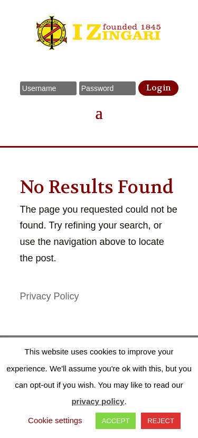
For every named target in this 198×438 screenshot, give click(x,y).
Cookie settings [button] (55, 420)
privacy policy (97, 401)
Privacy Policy (49, 296)
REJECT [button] (160, 421)
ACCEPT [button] (116, 421)
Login (158, 88)
